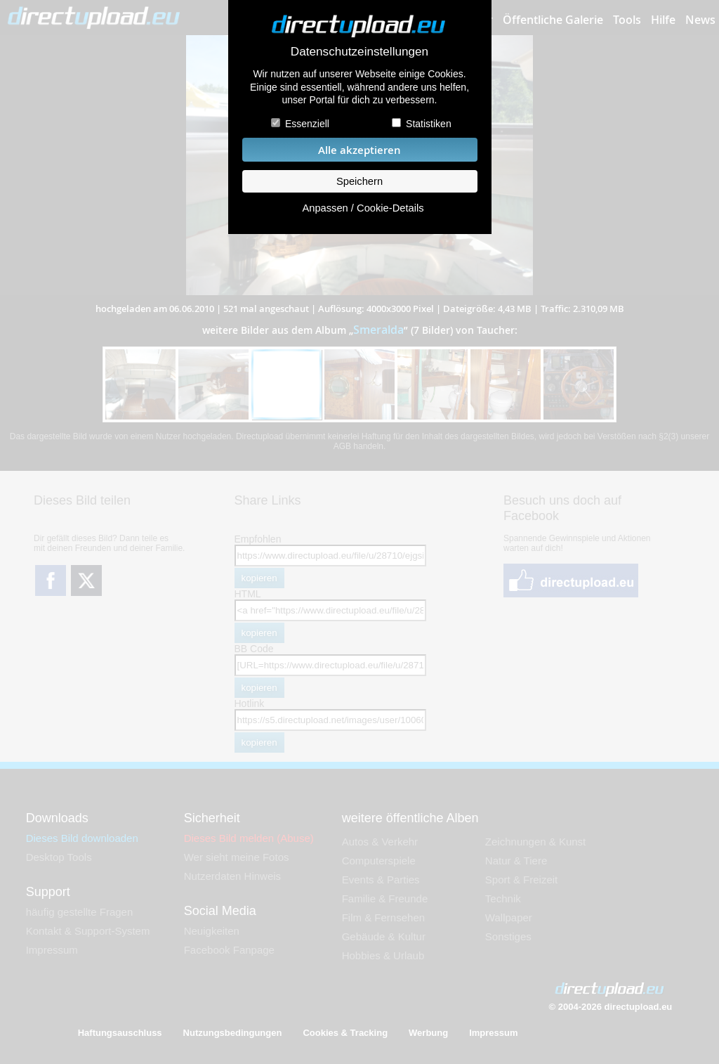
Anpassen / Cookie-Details (362, 208)
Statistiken (428, 123)
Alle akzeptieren (359, 150)
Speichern (359, 181)
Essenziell (307, 123)
